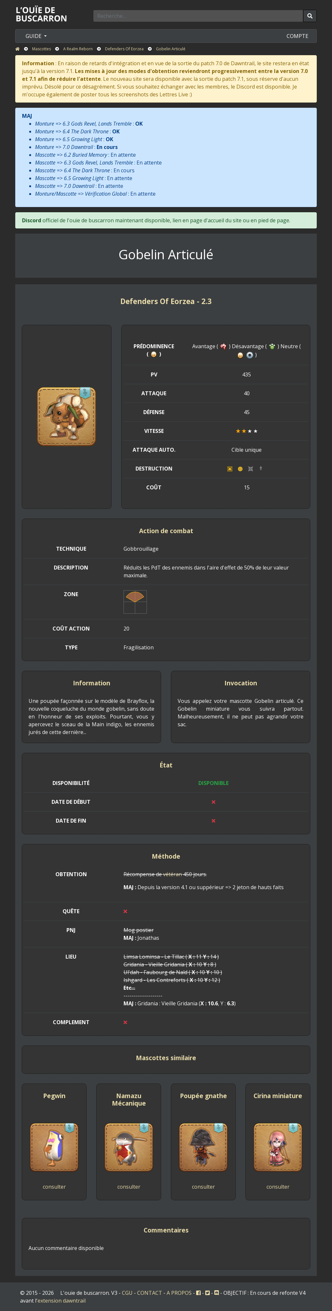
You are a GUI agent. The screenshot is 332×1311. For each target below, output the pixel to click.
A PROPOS (179, 1292)
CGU (127, 1292)
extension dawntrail (62, 1300)
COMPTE (297, 36)
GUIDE (34, 36)
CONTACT (149, 1292)
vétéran (172, 874)
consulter (54, 1186)
